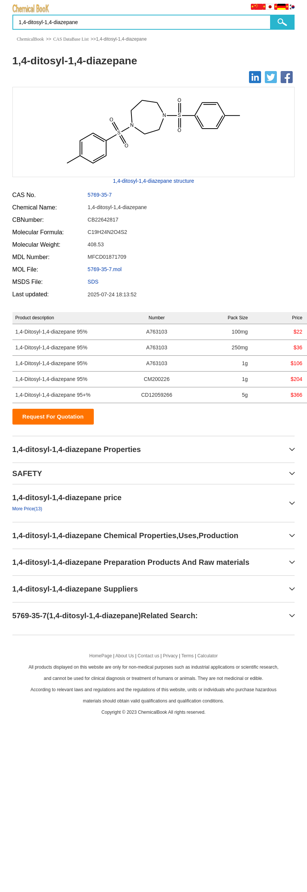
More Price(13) (27, 508)
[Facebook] (287, 77)
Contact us (148, 655)
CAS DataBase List (71, 39)
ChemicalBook (30, 39)
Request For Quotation (53, 416)
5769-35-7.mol (105, 269)
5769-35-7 (100, 195)
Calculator (207, 655)
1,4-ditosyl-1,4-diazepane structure (153, 181)
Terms (187, 655)
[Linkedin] (255, 77)
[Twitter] (271, 77)
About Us (124, 655)
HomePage (100, 655)
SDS (93, 282)
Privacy (170, 655)
